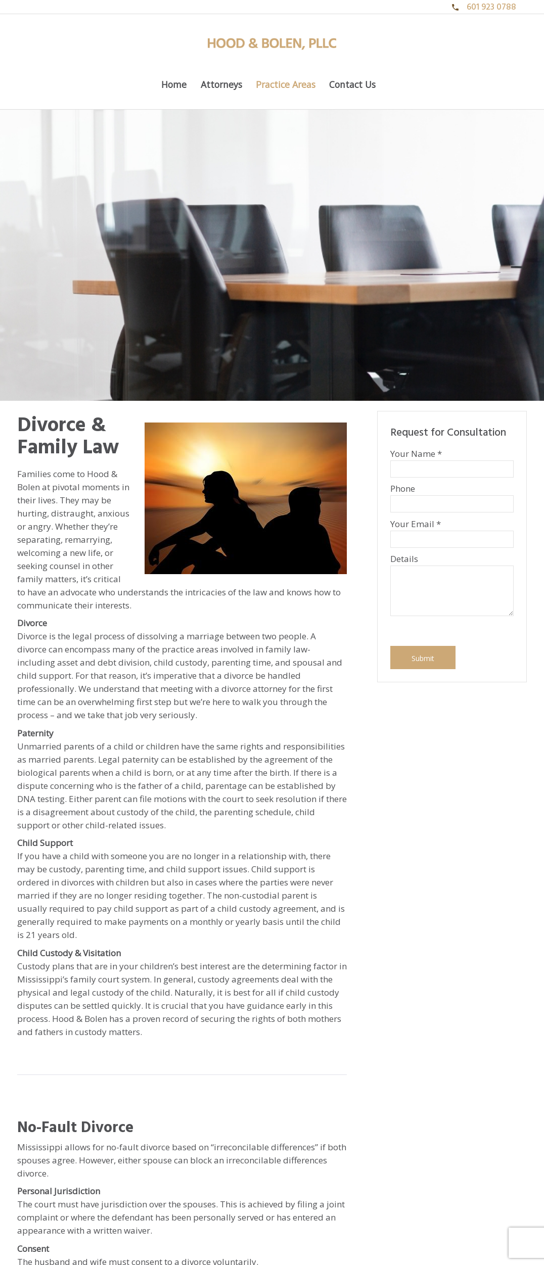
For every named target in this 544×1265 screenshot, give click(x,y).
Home (174, 84)
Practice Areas (285, 84)
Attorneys (221, 84)
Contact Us (352, 84)
